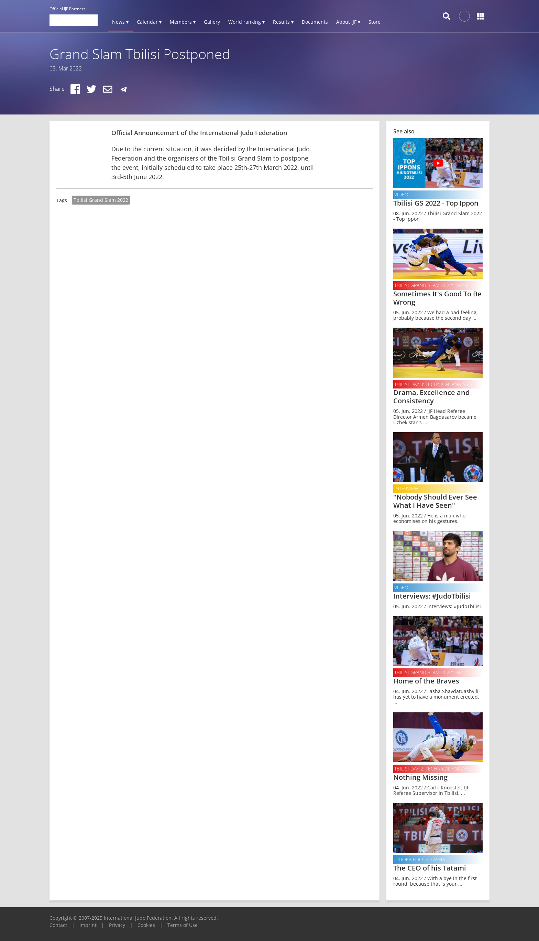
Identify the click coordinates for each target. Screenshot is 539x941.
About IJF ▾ (348, 22)
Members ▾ (183, 22)
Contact (58, 925)
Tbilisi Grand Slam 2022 (101, 200)
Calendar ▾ (149, 22)
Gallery (212, 22)
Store (374, 22)
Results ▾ (283, 22)
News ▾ (120, 22)
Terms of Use (182, 925)
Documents (315, 22)
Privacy (117, 925)
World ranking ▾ (246, 22)
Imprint (88, 925)
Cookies (146, 925)
